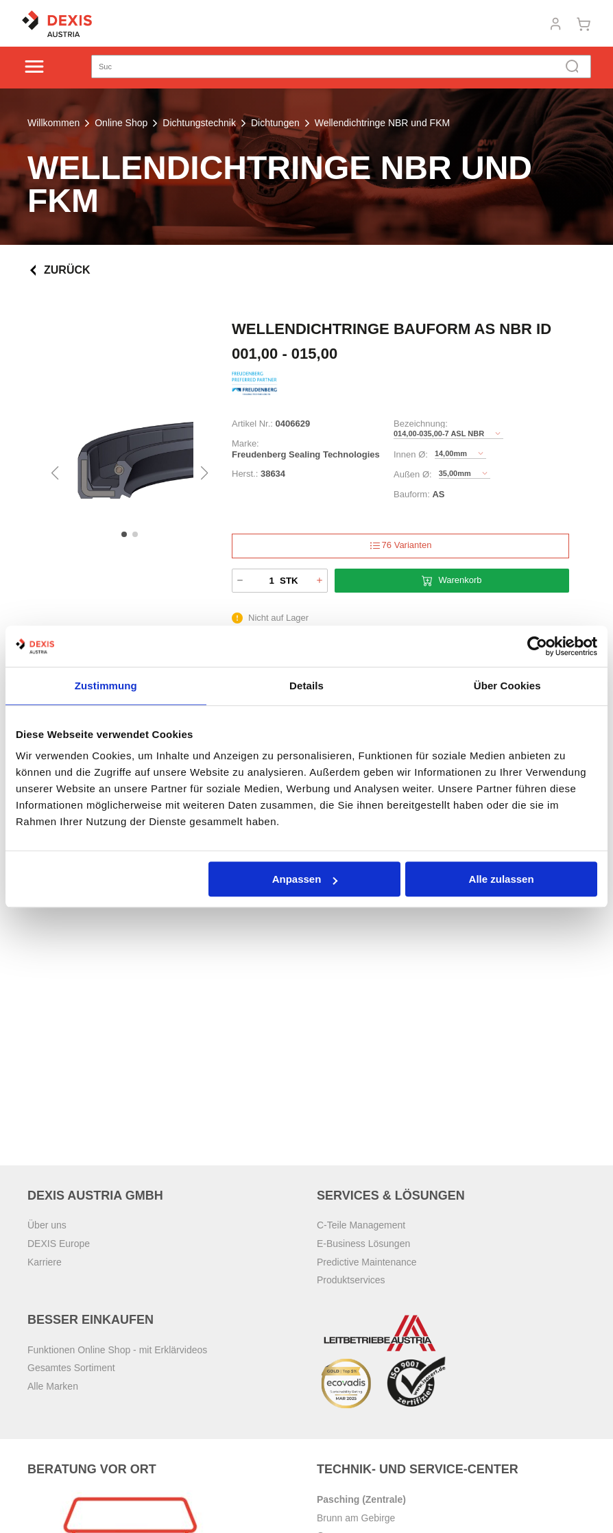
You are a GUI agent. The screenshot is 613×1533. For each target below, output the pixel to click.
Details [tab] (306, 685)
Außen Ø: (413, 474)
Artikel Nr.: (252, 423)
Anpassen (305, 879)
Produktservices (351, 1279)
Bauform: (412, 494)
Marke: (245, 443)
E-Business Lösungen (363, 1243)
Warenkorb (451, 580)
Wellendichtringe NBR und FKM (382, 122)
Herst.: (245, 473)
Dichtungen (275, 122)
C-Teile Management (361, 1225)
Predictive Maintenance (367, 1262)
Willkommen (53, 122)
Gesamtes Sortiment (71, 1367)
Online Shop (121, 122)
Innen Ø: (411, 454)
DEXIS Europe (58, 1243)
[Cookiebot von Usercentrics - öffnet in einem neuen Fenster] (537, 646)
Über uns (47, 1225)
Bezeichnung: (421, 423)
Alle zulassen (501, 879)
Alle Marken (52, 1386)
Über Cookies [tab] (507, 685)
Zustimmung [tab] (106, 685)
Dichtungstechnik (199, 122)
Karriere (44, 1262)
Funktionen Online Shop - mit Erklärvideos (117, 1349)
